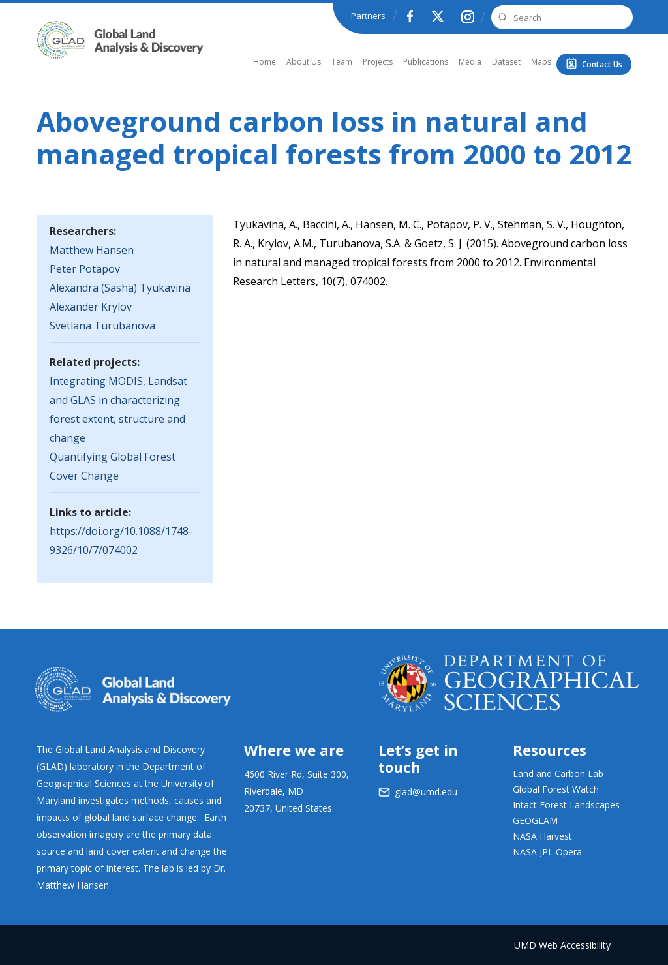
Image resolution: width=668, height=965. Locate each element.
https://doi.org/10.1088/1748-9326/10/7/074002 (121, 540)
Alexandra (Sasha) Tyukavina (120, 288)
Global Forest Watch (556, 789)
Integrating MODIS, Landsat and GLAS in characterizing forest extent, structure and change (118, 409)
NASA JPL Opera (547, 852)
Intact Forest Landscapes (566, 805)
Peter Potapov (85, 269)
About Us (303, 61)
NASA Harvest (542, 836)
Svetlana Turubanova (102, 325)
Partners (368, 16)
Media (470, 61)
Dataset (506, 61)
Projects (378, 61)
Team (341, 61)
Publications (425, 61)
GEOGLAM (535, 820)
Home (264, 61)
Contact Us (602, 64)
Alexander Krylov (91, 306)
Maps (541, 61)
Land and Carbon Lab (558, 773)
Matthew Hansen (92, 250)
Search (501, 17)
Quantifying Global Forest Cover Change (112, 466)
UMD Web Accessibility (562, 945)
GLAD (54, 54)
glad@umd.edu (426, 792)
